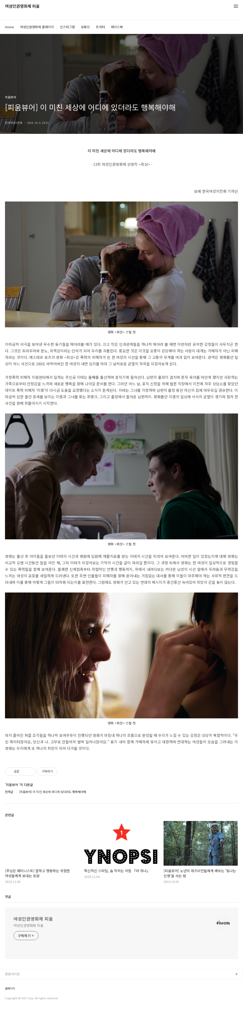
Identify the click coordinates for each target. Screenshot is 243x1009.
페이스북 (117, 26)
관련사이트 (12, 974)
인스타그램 (67, 26)
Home (9, 26)
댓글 (8, 896)
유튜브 (85, 26)
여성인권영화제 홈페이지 (37, 26)
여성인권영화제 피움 (22, 6)
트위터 (100, 26)
